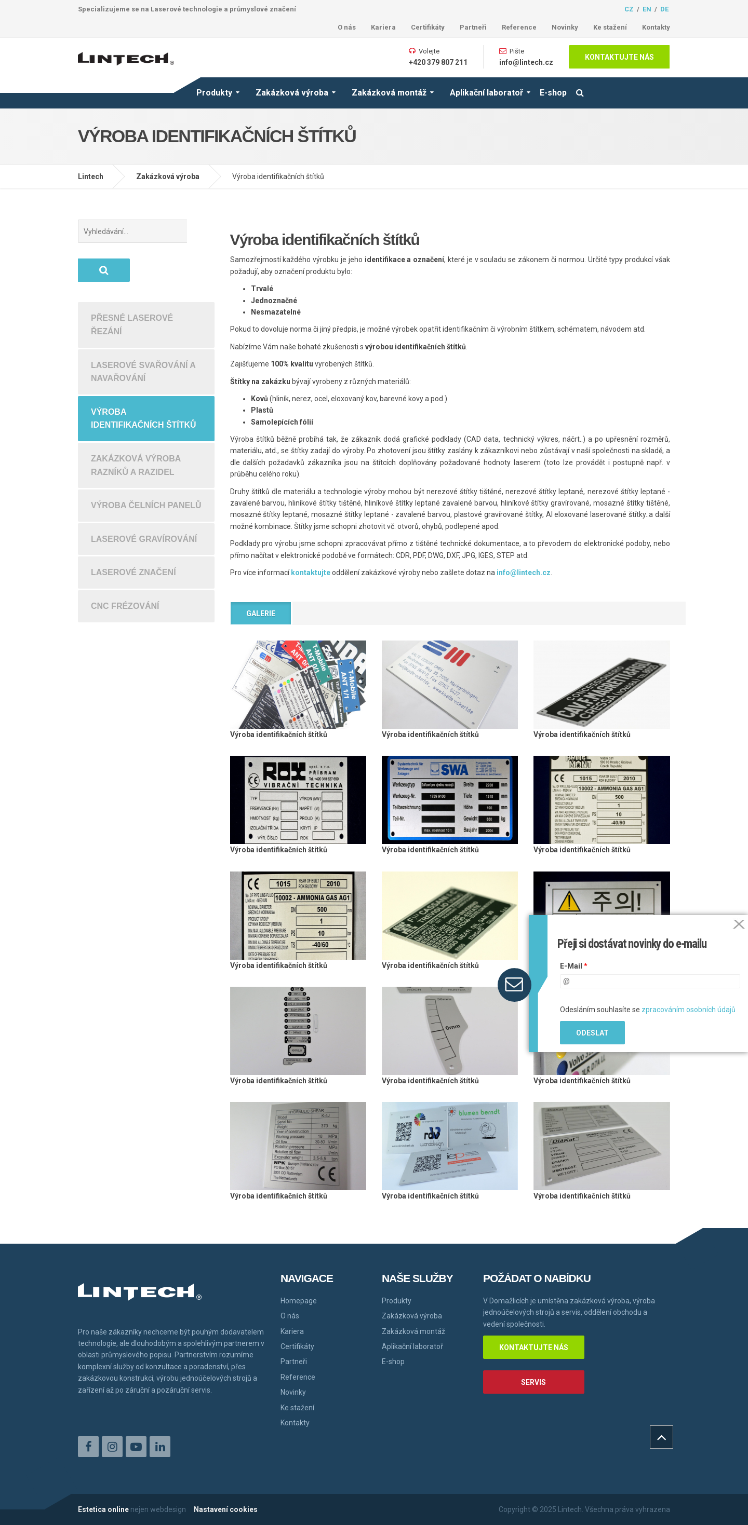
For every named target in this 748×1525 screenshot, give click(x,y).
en (647, 9)
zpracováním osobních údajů (689, 1009)
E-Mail (573, 966)
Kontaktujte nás (619, 57)
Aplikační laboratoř (486, 93)
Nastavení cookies (226, 1509)
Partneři (473, 27)
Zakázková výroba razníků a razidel (136, 426)
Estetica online (103, 1509)
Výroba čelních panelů (146, 466)
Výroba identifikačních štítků (143, 380)
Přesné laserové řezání (132, 286)
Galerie (260, 613)
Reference (519, 27)
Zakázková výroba (292, 93)
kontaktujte (310, 572)
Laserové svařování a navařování (143, 333)
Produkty (214, 93)
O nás (347, 27)
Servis (533, 1382)
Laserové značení (133, 533)
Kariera (383, 27)
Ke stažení (610, 27)
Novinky (565, 27)
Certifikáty (428, 27)
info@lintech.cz (526, 62)
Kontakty (656, 27)
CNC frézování (125, 567)
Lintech (90, 176)
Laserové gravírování (144, 500)
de (664, 9)
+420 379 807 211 (438, 62)
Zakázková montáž (389, 93)
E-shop (553, 93)
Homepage (298, 1301)
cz (629, 9)
